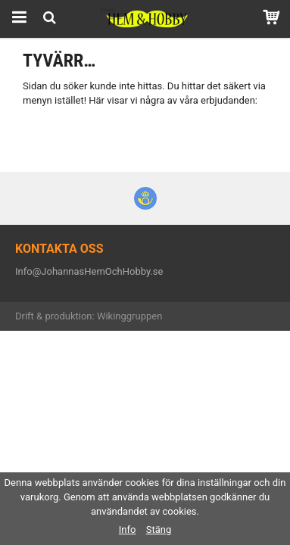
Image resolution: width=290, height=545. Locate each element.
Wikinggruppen (129, 316)
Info (127, 529)
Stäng (159, 529)
